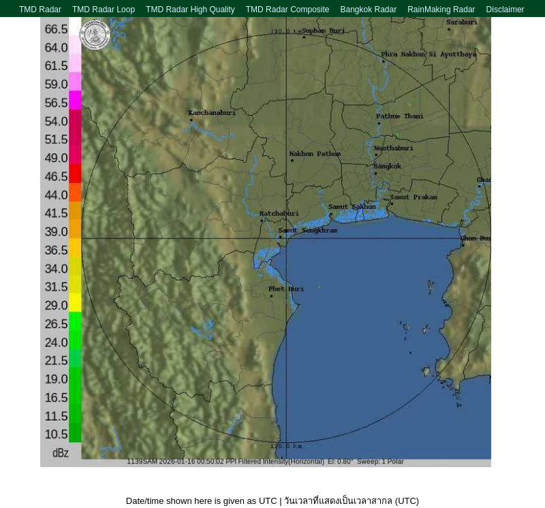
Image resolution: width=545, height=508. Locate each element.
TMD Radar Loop (103, 9)
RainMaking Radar (441, 9)
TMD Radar (40, 9)
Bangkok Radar (368, 9)
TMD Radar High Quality (190, 9)
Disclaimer (505, 9)
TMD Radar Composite (288, 9)
